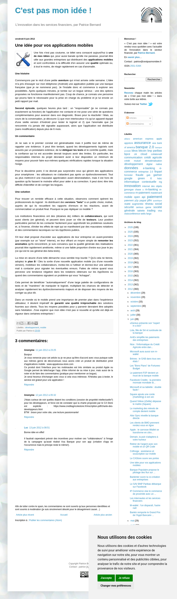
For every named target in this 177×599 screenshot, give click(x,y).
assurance (142, 143)
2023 (131, 240)
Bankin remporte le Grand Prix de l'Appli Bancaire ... (145, 513)
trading (151, 210)
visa (160, 210)
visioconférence (132, 213)
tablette (141, 210)
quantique (157, 200)
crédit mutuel (132, 160)
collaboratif (156, 154)
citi (135, 154)
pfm (149, 200)
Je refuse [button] (124, 577)
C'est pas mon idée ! (53, 10)
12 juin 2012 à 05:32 (46, 395)
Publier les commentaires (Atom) (45, 520)
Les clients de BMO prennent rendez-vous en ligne (144, 424)
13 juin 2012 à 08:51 (39, 427)
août (133, 310)
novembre (135, 297)
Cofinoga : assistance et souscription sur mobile (143, 452)
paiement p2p (131, 200)
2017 (131, 267)
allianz (127, 139)
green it (145, 178)
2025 (131, 231)
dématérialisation (153, 160)
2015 (131, 275)
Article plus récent (25, 515)
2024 (131, 236)
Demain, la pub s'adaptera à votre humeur (144, 438)
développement (32, 327)
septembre (136, 306)
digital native (154, 164)
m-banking (151, 189)
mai (132, 520)
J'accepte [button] (106, 577)
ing (160, 182)
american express (143, 138)
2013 (131, 284)
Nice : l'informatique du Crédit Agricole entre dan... (144, 345)
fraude (139, 174)
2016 (131, 271)
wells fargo (146, 213)
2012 (131, 289)
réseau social (153, 203)
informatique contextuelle (140, 181)
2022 (131, 245)
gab (148, 175)
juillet (133, 315)
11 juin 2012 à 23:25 (46, 350)
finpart (158, 171)
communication (133, 157)
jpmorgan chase (132, 189)
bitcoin (142, 150)
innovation (132, 186)
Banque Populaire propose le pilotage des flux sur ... (144, 471)
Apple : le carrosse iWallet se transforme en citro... (144, 431)
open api (139, 196)
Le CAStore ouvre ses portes (144, 458)
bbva (134, 150)
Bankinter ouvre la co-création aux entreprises (145, 478)
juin (132, 319)
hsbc (159, 178)
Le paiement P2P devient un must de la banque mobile (144, 374)
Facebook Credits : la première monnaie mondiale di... (145, 381)
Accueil (64, 515)
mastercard (156, 193)
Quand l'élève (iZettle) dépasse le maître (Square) (145, 402)
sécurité (129, 207)
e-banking (149, 168)
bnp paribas (154, 150)
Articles (131, 118)
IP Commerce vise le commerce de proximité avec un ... (146, 492)
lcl (143, 190)
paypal (143, 200)
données (131, 168)
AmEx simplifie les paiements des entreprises (144, 338)
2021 (131, 249)
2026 (131, 227)
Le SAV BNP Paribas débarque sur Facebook (145, 485)
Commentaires (135, 124)
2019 (131, 258)
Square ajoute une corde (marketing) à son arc (142, 395)
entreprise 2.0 (145, 171)
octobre (134, 301)
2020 (131, 254)
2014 (131, 280)
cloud (144, 154)
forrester (128, 175)
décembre (135, 292)
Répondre (29, 384)
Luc (26, 427)
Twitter (143, 104)
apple (159, 138)
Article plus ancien (103, 515)
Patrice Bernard (146, 53)
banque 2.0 (145, 147)
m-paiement (143, 192)
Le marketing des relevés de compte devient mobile (144, 409)
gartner (157, 174)
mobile (43, 327)
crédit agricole (153, 157)
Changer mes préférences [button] (116, 585)
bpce (127, 154)
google (128, 178)
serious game (143, 207)
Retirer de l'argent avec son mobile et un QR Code (143, 445)
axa (154, 143)
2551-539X (135, 66)
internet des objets (152, 186)
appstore (128, 143)
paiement (154, 197)
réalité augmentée (133, 204)
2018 (131, 262)
